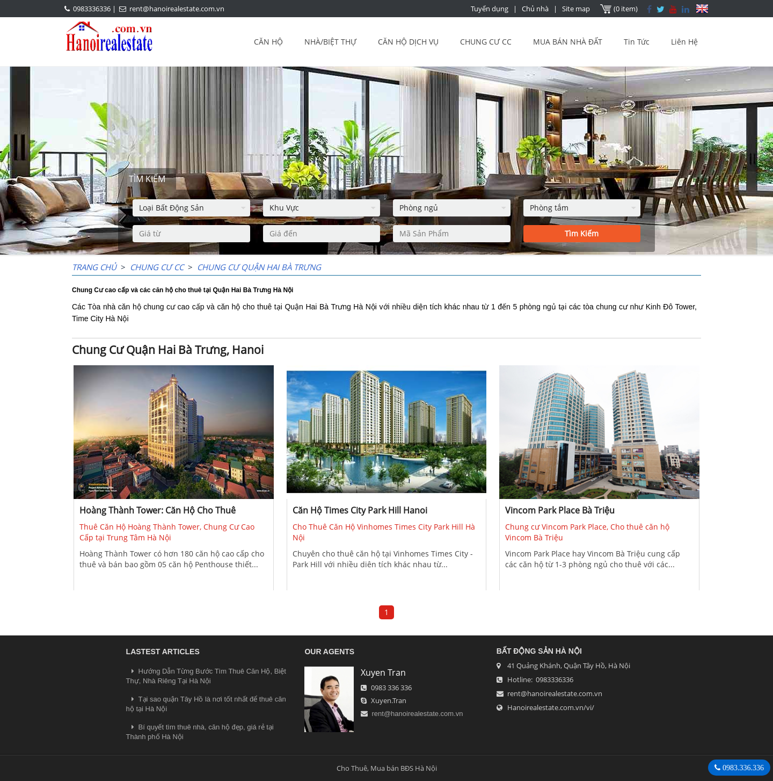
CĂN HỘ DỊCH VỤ (408, 42)
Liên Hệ (684, 42)
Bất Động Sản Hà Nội (539, 651)
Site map (576, 8)
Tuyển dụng (489, 8)
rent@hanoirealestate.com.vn (176, 8)
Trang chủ (94, 267)
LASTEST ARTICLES (163, 651)
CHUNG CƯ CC (486, 42)
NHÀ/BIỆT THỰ (330, 42)
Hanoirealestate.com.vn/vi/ (550, 707)
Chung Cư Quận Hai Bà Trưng (259, 267)
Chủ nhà (535, 8)
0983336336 (92, 8)
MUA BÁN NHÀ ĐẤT (567, 42)
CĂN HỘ (268, 42)
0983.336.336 (742, 767)
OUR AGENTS (329, 651)
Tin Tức (637, 42)
